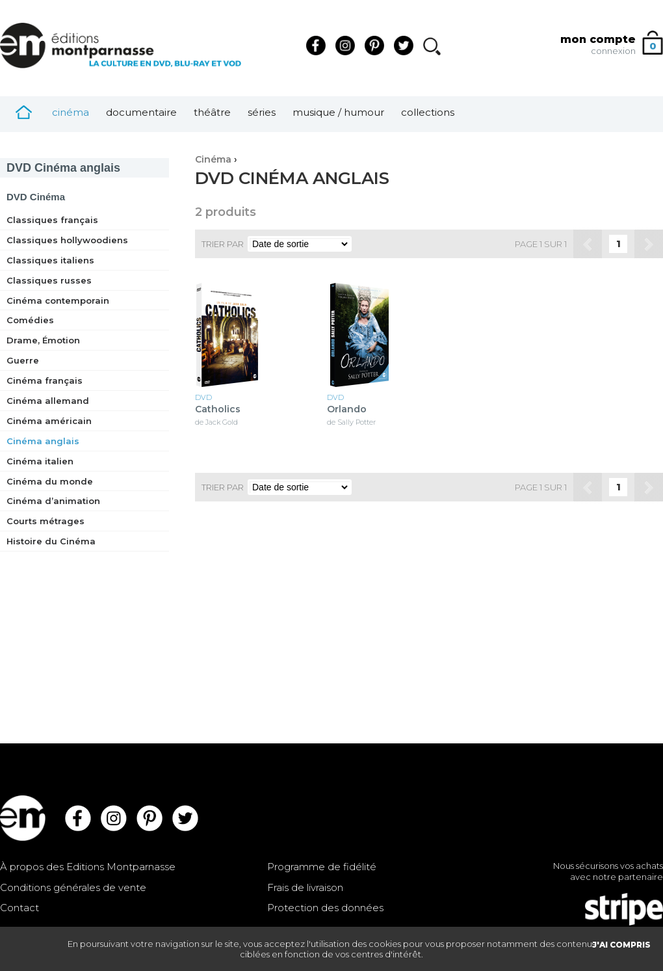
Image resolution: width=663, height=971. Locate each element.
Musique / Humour (338, 112)
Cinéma (70, 112)
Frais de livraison (305, 887)
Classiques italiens (50, 260)
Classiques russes (49, 280)
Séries (262, 112)
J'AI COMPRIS (621, 945)
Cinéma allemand (47, 400)
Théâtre (212, 112)
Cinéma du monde (49, 481)
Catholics (217, 409)
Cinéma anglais (63, 167)
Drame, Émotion (43, 340)
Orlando (347, 409)
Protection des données (325, 907)
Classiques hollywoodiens (67, 240)
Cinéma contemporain (57, 300)
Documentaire (141, 112)
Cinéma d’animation (53, 501)
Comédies (30, 320)
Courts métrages (45, 521)
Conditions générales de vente (73, 887)
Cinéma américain (49, 421)
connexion (613, 51)
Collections (427, 112)
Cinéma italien (39, 461)
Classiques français (52, 220)
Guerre (22, 360)
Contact (19, 907)
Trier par (223, 244)
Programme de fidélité (321, 866)
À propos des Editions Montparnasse (88, 866)
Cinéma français (44, 380)
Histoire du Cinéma (51, 541)
